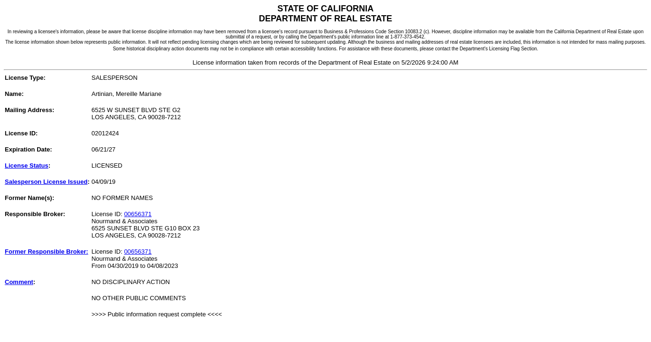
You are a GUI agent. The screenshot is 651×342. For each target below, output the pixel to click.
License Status (26, 165)
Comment (19, 281)
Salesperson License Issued (46, 181)
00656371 (138, 214)
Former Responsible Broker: (46, 251)
